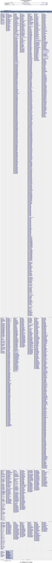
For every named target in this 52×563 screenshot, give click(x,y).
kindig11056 (30, 175)
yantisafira (22, 495)
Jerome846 (44, 41)
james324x (9, 324)
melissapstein (45, 83)
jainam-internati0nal (23, 484)
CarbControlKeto (45, 54)
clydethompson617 (15, 484)
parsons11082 (31, 189)
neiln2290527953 (45, 483)
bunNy (36, 15)
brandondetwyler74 (3, 504)
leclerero (16, 336)
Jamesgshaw (44, 76)
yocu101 (30, 218)
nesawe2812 (16, 61)
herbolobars (30, 335)
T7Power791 (16, 322)
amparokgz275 (2, 506)
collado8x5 (30, 289)
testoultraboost (23, 476)
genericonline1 (17, 481)
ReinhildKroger (31, 485)
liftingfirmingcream (15, 472)
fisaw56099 (44, 400)
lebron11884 (30, 255)
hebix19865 (44, 410)
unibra (36, 21)
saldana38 (9, 330)
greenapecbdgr (9, 484)
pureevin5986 (30, 239)
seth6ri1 (37, 346)
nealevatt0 (30, 354)
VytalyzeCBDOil (9, 481)
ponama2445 (16, 142)
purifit (8, 381)
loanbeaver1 (30, 274)
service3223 (44, 405)
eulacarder (9, 493)
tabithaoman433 (38, 476)
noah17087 (30, 56)
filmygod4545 (44, 401)
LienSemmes (23, 488)
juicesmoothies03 (17, 355)
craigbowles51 (31, 472)
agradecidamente (38, 30)
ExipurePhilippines (38, 47)
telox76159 (16, 87)
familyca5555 (44, 358)
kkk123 (16, 15)
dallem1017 (30, 93)
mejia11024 (30, 70)
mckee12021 (30, 72)
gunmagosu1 (30, 282)
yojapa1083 (16, 102)
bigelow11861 (30, 253)
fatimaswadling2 (10, 499)
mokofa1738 (16, 141)
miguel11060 (30, 118)
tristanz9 (9, 368)
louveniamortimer (45, 486)
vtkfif (29, 330)
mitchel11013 (30, 148)
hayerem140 (9, 397)
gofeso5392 (44, 452)
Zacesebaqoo (16, 483)
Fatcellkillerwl (30, 325)
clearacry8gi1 (37, 352)
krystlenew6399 (45, 467)
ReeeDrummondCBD (45, 49)
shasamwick (44, 25)
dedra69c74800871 (15, 371)
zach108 (30, 232)
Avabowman (3, 509)
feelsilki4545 (44, 348)
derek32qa (9, 352)
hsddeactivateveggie (10, 472)
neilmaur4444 (44, 371)
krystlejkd (37, 364)
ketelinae (9, 494)
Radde (22, 318)
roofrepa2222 (44, 362)
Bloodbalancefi (17, 475)
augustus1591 (23, 342)
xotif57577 (9, 406)
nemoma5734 (16, 127)
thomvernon (9, 470)
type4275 (44, 60)
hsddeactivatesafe (23, 25)
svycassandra (23, 490)
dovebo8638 (44, 429)
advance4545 (44, 412)
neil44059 (30, 88)
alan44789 (44, 37)
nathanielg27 (44, 459)
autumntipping (23, 344)
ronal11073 (30, 184)
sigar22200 (16, 57)
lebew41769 (9, 417)
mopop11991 (16, 122)
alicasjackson (45, 17)
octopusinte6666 (45, 355)
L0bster (8, 18)
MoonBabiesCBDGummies (45, 57)
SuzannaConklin (45, 43)
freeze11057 (30, 116)
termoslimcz (3, 341)
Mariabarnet (3, 320)
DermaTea (22, 28)
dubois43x (9, 333)
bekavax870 (44, 409)
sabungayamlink (31, 341)
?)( (21, 14)
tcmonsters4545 (45, 342)
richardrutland (45, 80)
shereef (8, 473)
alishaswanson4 (38, 488)
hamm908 (30, 201)
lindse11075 (30, 126)
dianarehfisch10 (38, 489)
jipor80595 (44, 453)
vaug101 (30, 207)
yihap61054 (16, 53)
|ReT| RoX (30, 14)
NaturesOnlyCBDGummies (45, 53)
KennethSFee (9, 486)
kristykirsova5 (37, 478)
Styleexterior (16, 321)
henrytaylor (37, 20)
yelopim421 (16, 138)
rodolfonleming (45, 113)
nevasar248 (16, 159)
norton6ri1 (37, 348)
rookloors (16, 512)
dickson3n (9, 335)
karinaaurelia (23, 50)
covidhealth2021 (23, 329)
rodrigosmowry (45, 90)
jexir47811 (16, 163)
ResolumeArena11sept (16, 36)
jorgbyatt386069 (23, 341)
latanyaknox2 (37, 486)
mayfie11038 (30, 163)
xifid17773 (16, 94)
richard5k (9, 363)
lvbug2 (30, 303)
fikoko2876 (16, 107)
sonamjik (16, 343)
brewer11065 (30, 180)
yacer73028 (44, 368)
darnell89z (9, 497)
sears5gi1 (37, 350)
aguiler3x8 (30, 281)
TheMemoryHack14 (10, 16)
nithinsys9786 (45, 116)
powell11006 (30, 144)
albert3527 (30, 36)
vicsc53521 (44, 416)
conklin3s (9, 340)
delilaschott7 (3, 513)
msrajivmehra (30, 238)
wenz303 (30, 230)
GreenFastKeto (37, 42)
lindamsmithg (45, 109)
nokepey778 (16, 44)
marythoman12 (17, 17)
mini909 (30, 208)
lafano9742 (16, 170)
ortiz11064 (30, 120)
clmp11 (30, 299)
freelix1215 (44, 333)
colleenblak (22, 15)
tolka (36, 319)
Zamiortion (37, 29)
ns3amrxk (30, 266)
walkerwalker (37, 482)
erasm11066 (30, 121)
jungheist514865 (23, 333)
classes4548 (44, 334)
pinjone (37, 325)
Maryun (44, 470)
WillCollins (22, 323)
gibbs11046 (30, 109)
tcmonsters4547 (45, 343)
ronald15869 (44, 38)
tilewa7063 (16, 64)
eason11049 (30, 170)
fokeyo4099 (9, 403)
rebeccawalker (45, 29)
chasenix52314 (31, 487)
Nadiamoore (16, 41)
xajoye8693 (44, 428)
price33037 (30, 84)
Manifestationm (17, 323)
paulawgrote (44, 110)
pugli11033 (30, 160)
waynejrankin (44, 103)
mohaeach (16, 349)
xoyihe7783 (9, 419)
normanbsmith (45, 87)
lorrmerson (44, 16)
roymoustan (37, 36)
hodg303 (30, 228)
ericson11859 (30, 252)
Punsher (3, 499)
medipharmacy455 (45, 417)
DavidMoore (22, 46)
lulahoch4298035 (38, 363)
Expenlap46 (9, 471)
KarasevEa (44, 473)
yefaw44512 (16, 58)
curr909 (30, 219)
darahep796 (16, 78)
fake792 (44, 69)
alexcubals (37, 334)
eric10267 (30, 51)
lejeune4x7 (30, 288)
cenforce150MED (31, 478)
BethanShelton (31, 271)
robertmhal (44, 105)
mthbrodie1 (37, 490)
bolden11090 (30, 135)
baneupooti (44, 24)
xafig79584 (9, 411)
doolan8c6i (37, 357)
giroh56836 (9, 391)
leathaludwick (16, 363)
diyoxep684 (16, 85)
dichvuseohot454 (45, 340)
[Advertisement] (26, 7)
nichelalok (3, 324)
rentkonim (37, 335)
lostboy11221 (3, 353)
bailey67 (37, 329)
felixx (15, 325)
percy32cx (9, 327)
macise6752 (37, 59)
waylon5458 (44, 328)
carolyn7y (16, 29)
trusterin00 (16, 86)
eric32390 (30, 39)
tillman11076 (30, 127)
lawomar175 (44, 449)
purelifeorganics (45, 31)
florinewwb (22, 491)
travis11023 (30, 154)
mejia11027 (30, 71)
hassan (3, 19)
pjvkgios (30, 265)
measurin (9, 354)
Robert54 (30, 27)
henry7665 (37, 28)
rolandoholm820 (17, 354)
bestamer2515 (45, 337)
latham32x (9, 370)
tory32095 (30, 47)
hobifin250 (9, 401)
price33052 (30, 85)
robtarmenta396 (31, 479)
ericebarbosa (44, 89)
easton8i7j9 (37, 356)
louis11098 (30, 199)
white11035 (30, 103)
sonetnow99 (44, 15)
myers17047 (30, 62)
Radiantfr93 (30, 320)
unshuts (22, 18)
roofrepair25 (44, 331)
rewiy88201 (16, 83)
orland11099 (30, 140)
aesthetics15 (44, 338)
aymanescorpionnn (15, 486)
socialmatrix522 (45, 382)
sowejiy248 (44, 420)
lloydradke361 (37, 481)
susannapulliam (38, 480)
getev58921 (16, 503)
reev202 (30, 216)
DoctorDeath (37, 318)
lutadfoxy (44, 21)
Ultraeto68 (30, 321)
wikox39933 (9, 389)
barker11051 (30, 112)
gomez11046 (30, 76)
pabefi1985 (44, 62)
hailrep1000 (22, 483)
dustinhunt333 (23, 36)
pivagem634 (16, 487)
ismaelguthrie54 (23, 337)
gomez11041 (30, 75)
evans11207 (30, 260)
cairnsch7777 (44, 370)
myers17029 (30, 63)
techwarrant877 (45, 386)
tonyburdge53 (16, 368)
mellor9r (9, 351)
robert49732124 (9, 424)
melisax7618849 (38, 362)
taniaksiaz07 (3, 351)
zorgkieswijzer (16, 66)
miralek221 (44, 446)
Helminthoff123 (45, 33)
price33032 (30, 83)
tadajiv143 (16, 132)
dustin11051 (30, 77)
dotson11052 (30, 172)
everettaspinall (37, 484)
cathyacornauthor (45, 71)
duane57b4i (37, 340)
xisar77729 (16, 143)
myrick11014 (30, 149)
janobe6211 (16, 49)
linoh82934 (16, 164)
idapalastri (3, 348)
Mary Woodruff (31, 351)
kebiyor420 (16, 165)
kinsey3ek (9, 378)
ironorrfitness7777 (45, 359)
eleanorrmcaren (45, 98)
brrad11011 (30, 147)
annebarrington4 (31, 338)
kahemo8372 (44, 444)
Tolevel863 (22, 319)
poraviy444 (16, 140)
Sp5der (16, 364)
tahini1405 (16, 158)
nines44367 (16, 172)
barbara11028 (30, 157)
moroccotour (16, 84)
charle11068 (30, 122)
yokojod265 (16, 60)
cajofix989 (16, 147)
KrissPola (22, 472)
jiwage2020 (44, 450)
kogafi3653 (3, 345)
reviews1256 (44, 395)
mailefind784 (44, 399)
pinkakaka (44, 18)
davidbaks (16, 485)
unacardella (9, 495)
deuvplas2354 (30, 242)
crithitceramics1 (31, 280)
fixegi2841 (16, 104)
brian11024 (30, 97)
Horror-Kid (3, 470)
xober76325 (16, 106)
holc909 (30, 209)
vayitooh (44, 19)
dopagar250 (16, 113)
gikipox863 (16, 100)
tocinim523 (16, 101)
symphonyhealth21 (15, 63)
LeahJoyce (9, 423)
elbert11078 (30, 187)
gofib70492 (9, 386)
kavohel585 (16, 46)
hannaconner (23, 48)
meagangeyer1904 (31, 345)
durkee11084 (30, 190)
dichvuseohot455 (45, 383)
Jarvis (30, 21)
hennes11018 (30, 151)
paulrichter (22, 27)
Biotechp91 (3, 474)
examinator (3, 335)
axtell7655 (16, 332)
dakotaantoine (16, 365)
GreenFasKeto (37, 45)
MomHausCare (17, 488)
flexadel (3, 484)
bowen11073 (30, 125)
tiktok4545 (44, 373)
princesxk (9, 379)
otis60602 (30, 48)
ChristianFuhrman (17, 493)
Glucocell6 (37, 328)
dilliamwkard (44, 99)
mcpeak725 (37, 333)
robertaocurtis (45, 88)
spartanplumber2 (31, 301)
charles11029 (30, 100)
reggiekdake (44, 94)
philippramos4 (45, 463)
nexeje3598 (16, 92)
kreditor (44, 320)
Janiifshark (16, 22)
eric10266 (30, 50)
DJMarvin (16, 13)
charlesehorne (45, 85)
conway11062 (30, 119)
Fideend (16, 324)
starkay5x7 (30, 302)
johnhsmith (22, 493)
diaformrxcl (44, 414)
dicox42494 (16, 125)
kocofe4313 (16, 154)
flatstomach (30, 16)
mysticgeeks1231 (45, 387)
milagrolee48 (37, 361)
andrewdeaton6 (17, 339)
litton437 (3, 332)
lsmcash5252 (44, 332)
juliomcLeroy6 (2, 18)
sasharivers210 (23, 340)
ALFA (44, 13)
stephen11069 (31, 123)
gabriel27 (30, 13)
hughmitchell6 (16, 341)
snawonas (22, 321)
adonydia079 (30, 491)
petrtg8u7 (16, 28)
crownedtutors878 (45, 367)
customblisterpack (17, 34)
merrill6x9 (30, 290)
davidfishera (16, 353)
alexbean (44, 74)
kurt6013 (3, 331)
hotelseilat (9, 491)
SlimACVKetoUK (45, 55)
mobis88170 (16, 56)
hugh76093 (3, 329)
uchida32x (9, 360)
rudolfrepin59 (16, 507)
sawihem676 (16, 134)
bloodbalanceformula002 (16, 478)
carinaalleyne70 (38, 368)
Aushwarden (16, 33)
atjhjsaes (3, 336)
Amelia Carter (45, 27)
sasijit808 (16, 149)
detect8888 (44, 356)
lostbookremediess (38, 25)
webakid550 (16, 112)
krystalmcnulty (45, 462)
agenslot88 (44, 59)
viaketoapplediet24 (23, 40)
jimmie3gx (9, 365)
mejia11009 (30, 67)
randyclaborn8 (37, 475)
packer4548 (44, 344)
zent (15, 470)
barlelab (3, 493)
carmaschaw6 (37, 339)
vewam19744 (44, 445)
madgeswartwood (17, 510)
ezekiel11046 (30, 168)
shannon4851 (37, 485)
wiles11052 (30, 113)
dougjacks (22, 29)
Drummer (30, 262)
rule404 (30, 223)
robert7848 (44, 330)
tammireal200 (16, 501)
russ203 (30, 204)
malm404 (30, 222)
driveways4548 (45, 349)
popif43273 (9, 384)
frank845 (37, 331)
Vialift (30, 26)
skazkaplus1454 (45, 339)
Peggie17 (44, 39)
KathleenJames (2, 495)
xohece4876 (16, 124)
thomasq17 (9, 358)
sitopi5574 (16, 160)
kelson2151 (44, 329)
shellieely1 (22, 498)
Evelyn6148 (44, 324)
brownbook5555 (45, 357)
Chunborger (30, 237)
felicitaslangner (31, 483)
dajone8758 (16, 144)
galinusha (9, 483)
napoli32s (9, 343)
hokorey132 (16, 169)
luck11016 (30, 79)
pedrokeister (3, 16)
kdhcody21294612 (3, 517)
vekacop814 (9, 415)
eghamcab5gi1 (37, 351)
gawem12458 (16, 162)
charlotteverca (45, 102)
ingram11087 (30, 133)
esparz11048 (30, 169)
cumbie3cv (9, 336)
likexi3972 (44, 438)
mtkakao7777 (44, 415)
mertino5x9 (30, 304)
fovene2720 (3, 501)
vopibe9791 (44, 406)
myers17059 (30, 61)
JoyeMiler (9, 480)
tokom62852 (9, 394)
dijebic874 (16, 55)
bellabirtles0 (30, 486)
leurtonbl (22, 326)
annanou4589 (44, 407)
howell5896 (16, 335)
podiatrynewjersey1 (30, 309)
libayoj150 (16, 126)
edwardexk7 (9, 374)
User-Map (29, 4)
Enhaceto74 (37, 323)
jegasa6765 (16, 77)
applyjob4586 (30, 240)
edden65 (30, 348)
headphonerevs (2, 337)
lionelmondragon (3, 512)
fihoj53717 (37, 54)
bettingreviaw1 (31, 312)
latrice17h (30, 489)
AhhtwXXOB (16, 496)
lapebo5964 (16, 90)
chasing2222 (44, 380)
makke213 (3, 13)
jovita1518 (22, 506)
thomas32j (9, 350)
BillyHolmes (44, 47)
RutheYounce (44, 44)
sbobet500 (9, 345)
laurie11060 (30, 177)
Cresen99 (37, 18)
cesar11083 (30, 131)
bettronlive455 (45, 393)
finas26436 (16, 135)
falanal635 (16, 50)
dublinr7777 (44, 353)
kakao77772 (44, 392)
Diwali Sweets (37, 326)
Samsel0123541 (31, 342)
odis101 (30, 227)
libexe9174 (44, 441)
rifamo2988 (16, 139)
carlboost (22, 474)
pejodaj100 (16, 110)
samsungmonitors (17, 30)
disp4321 (3, 488)
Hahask (22, 17)
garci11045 (30, 167)
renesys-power (23, 486)
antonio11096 (30, 138)
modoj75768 (16, 89)
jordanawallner (45, 112)
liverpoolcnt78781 (45, 396)
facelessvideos (2, 519)
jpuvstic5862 (30, 241)
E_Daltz (44, 460)
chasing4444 (44, 381)
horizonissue (23, 52)
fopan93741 (16, 173)
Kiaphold (9, 477)
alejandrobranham (3, 518)
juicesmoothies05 (17, 356)
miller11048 (30, 110)
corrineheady (16, 497)
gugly (36, 320)
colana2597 (16, 118)
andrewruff (44, 478)
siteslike (16, 16)
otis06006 (30, 46)
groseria (3, 334)
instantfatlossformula (16, 473)
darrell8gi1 (37, 353)
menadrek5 (9, 29)
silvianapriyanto (23, 489)
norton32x (9, 334)
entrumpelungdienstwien (31, 217)
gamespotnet (37, 51)
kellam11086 (30, 192)
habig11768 (30, 267)
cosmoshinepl (45, 448)
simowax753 (9, 413)
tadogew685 (9, 409)
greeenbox (30, 270)
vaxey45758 (9, 395)
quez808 (30, 231)
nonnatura (9, 325)
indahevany (44, 461)
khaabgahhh (3, 500)
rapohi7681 (44, 421)
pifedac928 (16, 96)
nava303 (30, 214)
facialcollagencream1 (30, 293)
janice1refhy (44, 70)
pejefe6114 (9, 405)
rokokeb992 (9, 416)
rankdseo (44, 72)
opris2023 (22, 478)
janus (15, 319)
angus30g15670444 (45, 482)
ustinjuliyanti (9, 501)
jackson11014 (30, 91)
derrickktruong (45, 81)
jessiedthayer (44, 101)
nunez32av (9, 347)
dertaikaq (30, 247)
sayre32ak (9, 366)
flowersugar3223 (45, 413)
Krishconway (23, 501)
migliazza (30, 322)
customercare (16, 38)
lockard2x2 (30, 287)
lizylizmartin (3, 485)
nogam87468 (30, 90)
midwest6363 (44, 389)
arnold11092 (30, 196)
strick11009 (30, 146)
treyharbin (30, 346)
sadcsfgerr (16, 26)
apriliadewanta (23, 509)
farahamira (16, 504)
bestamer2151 (45, 336)
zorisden (3, 486)
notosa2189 (16, 111)
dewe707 (30, 226)
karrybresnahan (9, 496)
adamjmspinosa (45, 78)
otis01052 (30, 43)
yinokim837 (44, 436)
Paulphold (3, 325)
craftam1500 (44, 366)
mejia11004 (30, 65)
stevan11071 (30, 183)
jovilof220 (16, 150)
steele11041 (30, 106)
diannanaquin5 (17, 506)
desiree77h (30, 353)
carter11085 (30, 191)
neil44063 (30, 89)
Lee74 (22, 43)
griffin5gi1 (37, 349)
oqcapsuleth (30, 334)
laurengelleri (9, 383)
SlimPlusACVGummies (46, 56)
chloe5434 (30, 57)
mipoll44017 (30, 86)
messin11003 (30, 142)
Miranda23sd (23, 41)
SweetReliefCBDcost (45, 456)
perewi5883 (44, 422)
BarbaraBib (22, 327)
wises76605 (16, 167)
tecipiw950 (16, 59)
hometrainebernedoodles (31, 295)
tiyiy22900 (16, 119)
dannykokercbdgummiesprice (23, 37)
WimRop (9, 320)
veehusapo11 (3, 347)
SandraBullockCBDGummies (45, 52)
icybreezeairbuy (17, 351)
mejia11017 (30, 68)
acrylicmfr (16, 40)
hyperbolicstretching (23, 20)
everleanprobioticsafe (30, 328)
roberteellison (45, 104)
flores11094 (30, 137)
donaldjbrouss (45, 79)
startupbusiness (23, 21)
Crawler (3, 472)
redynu (36, 359)
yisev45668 (16, 123)
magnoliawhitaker (45, 477)
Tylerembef (30, 329)
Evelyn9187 (44, 325)
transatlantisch (37, 34)
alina (29, 326)
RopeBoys (30, 344)
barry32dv (9, 367)
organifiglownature (31, 22)
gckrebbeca (30, 337)
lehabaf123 (16, 357)
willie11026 (30, 98)
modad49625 (16, 129)
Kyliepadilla (22, 497)
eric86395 (30, 41)
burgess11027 (31, 156)
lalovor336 (16, 157)
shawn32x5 (9, 331)
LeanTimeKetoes (38, 46)
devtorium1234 (45, 369)
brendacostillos (9, 380)
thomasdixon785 (31, 474)
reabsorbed (30, 18)
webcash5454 (44, 365)
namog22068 (16, 75)
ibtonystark (37, 53)
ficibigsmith (16, 489)
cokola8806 (9, 398)
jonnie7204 (44, 484)
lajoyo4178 (16, 120)
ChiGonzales (3, 491)
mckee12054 (30, 73)
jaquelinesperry (45, 458)
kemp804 (30, 233)
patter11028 (30, 99)
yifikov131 (16, 166)
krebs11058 (30, 176)
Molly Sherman (2, 322)
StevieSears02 (9, 425)
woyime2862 (16, 72)
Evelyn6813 (44, 322)
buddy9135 (30, 34)
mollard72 (44, 67)
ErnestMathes (45, 48)
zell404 (30, 234)
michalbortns (44, 40)
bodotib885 (16, 67)
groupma (9, 25)
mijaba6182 (16, 81)
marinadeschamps (31, 349)
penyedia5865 (30, 245)
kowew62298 (44, 61)
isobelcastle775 (23, 345)
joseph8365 (30, 32)
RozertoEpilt (16, 474)
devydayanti (22, 49)
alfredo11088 (30, 134)
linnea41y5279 (16, 366)
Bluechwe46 (37, 324)
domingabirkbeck (31, 347)
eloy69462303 (37, 483)
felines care (30, 336)
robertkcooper (45, 91)
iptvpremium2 (30, 278)
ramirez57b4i (37, 341)
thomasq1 (16, 327)
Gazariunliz (22, 325)
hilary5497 (9, 362)
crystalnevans (45, 96)
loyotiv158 (16, 109)
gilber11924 (30, 257)
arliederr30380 (37, 477)
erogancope (3, 489)
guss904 (30, 211)
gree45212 (37, 27)
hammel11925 (30, 258)
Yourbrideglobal (23, 26)
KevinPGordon (17, 19)
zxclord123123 (45, 474)
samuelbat (30, 331)
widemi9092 (44, 442)
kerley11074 (30, 185)
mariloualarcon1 (3, 516)
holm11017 (30, 81)
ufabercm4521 (31, 244)
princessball (16, 370)
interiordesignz (9, 476)
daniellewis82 (30, 332)
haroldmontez (45, 86)
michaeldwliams (45, 107)
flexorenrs (37, 336)
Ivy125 (36, 55)
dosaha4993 (16, 91)
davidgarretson (45, 77)
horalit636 (9, 408)
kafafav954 (44, 435)
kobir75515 (30, 29)
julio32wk (30, 74)
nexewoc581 (9, 418)
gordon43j (9, 364)
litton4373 (3, 333)
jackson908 (30, 37)
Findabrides (9, 17)
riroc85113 (16, 43)
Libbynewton (23, 487)
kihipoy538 (16, 128)
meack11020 (30, 152)
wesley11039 (30, 105)
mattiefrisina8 (37, 358)
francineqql (30, 482)
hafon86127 (44, 361)
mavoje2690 (16, 51)
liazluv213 (16, 328)
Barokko (44, 28)
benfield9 (9, 326)
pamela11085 (30, 132)
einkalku (9, 322)
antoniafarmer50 (23, 507)
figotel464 (9, 404)
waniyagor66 (37, 17)
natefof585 (9, 387)
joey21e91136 (37, 367)
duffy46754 (16, 344)
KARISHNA (3, 492)
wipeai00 (16, 88)
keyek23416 (9, 414)
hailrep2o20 (22, 482)
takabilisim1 (30, 273)
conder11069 (30, 182)
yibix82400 (44, 447)
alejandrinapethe (23, 505)
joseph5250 (30, 31)
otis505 (30, 205)
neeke (8, 13)
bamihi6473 (44, 426)
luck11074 (30, 80)
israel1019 (30, 94)
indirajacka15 (37, 471)
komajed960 (16, 171)
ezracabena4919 (45, 481)
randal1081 (30, 130)
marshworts (22, 320)
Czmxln (16, 24)
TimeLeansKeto (38, 44)
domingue (37, 327)
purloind (44, 321)
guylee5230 (44, 464)
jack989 (22, 51)
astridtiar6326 (45, 394)
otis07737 (30, 45)
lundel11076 (30, 186)
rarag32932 (16, 153)
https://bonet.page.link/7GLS (9, 488)
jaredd (22, 39)
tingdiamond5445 (45, 372)
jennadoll (16, 330)
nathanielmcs (44, 75)
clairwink (44, 22)
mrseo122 (16, 31)
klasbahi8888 (44, 354)
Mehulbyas (37, 360)
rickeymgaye (44, 92)
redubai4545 (44, 347)
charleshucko (30, 17)
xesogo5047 (16, 98)
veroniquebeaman (31, 343)
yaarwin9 (30, 311)
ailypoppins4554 (45, 411)
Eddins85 (22, 34)
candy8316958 (45, 479)
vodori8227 (16, 156)
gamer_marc (22, 13)
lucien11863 (30, 254)
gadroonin (44, 35)
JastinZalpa (16, 21)
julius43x (9, 332)
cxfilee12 (9, 28)
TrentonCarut (44, 46)
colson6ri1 (37, 347)
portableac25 (9, 26)
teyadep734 (44, 424)
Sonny (3, 14)
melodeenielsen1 (17, 358)
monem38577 (9, 393)
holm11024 (30, 82)
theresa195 (9, 490)
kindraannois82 (31, 480)
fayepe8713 (16, 114)
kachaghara (37, 23)
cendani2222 (44, 378)
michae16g (9, 348)
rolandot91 (3, 494)
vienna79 (44, 65)
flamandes (37, 35)
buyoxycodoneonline (16, 491)
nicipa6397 (16, 133)
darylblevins (22, 35)
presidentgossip (31, 58)
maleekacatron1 (31, 315)
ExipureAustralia (38, 43)
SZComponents (2, 502)
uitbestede (37, 31)
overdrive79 (44, 63)
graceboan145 (23, 343)
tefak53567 (9, 355)
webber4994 (16, 345)
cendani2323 (44, 379)
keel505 (30, 212)
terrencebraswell (45, 468)
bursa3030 (44, 346)
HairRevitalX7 (30, 23)
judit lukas (16, 320)
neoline (3, 319)
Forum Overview (6, 10)
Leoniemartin (23, 499)
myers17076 (30, 60)
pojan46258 (9, 396)
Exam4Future (23, 47)
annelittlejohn (16, 367)
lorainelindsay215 (45, 341)
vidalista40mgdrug (17, 25)
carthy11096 (30, 198)
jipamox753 (16, 76)
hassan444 (3, 20)
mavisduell (16, 508)
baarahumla (44, 20)
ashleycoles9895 (23, 502)
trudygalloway (37, 337)
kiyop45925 (16, 74)
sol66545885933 (38, 472)
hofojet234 (44, 425)
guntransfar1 (30, 314)
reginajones (16, 331)
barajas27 (9, 328)
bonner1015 (30, 92)
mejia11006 (30, 66)
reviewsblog (16, 347)
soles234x (9, 323)
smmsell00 (16, 97)
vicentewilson (37, 60)
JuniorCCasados (31, 19)
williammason (23, 30)
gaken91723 (16, 68)
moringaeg (22, 331)
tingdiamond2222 (45, 397)
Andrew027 (44, 114)
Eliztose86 (3, 476)
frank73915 (22, 22)
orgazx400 (9, 346)
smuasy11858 (30, 251)
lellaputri (9, 498)
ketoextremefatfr (23, 330)
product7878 (44, 388)
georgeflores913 (31, 477)
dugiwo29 (37, 19)
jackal (30, 15)
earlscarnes (44, 82)
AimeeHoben (9, 489)
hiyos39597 (16, 136)
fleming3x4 (9, 361)
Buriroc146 (44, 319)
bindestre (3, 15)
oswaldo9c (9, 338)
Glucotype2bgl (9, 321)
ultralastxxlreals (31, 24)
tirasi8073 (44, 431)
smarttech (37, 48)
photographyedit (17, 476)
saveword (3, 352)
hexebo (22, 332)
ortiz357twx (37, 345)
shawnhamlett (45, 108)
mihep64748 (44, 418)
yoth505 (30, 215)
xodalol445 (44, 439)
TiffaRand (9, 382)
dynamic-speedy (23, 485)
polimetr (3, 479)
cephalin (9, 319)
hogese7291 (44, 433)
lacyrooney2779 (38, 487)
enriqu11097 (30, 139)
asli (2, 349)
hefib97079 (16, 47)
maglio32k (9, 376)
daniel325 (9, 359)
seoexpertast (44, 472)
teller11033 (30, 102)
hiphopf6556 (44, 390)
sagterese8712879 (10, 503)
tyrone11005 (30, 143)
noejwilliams (44, 97)
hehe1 (8, 14)
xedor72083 (9, 400)
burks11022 (30, 153)
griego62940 (22, 324)
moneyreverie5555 (45, 351)
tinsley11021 (30, 95)
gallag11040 (30, 164)
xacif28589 (16, 168)
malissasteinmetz (3, 503)
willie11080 (30, 188)
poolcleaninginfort (17, 93)
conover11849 (31, 250)
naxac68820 (44, 432)
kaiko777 (22, 470)
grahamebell (22, 16)
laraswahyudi (37, 354)
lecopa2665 (9, 399)
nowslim (30, 272)
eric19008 (30, 38)
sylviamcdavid (2, 511)
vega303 (30, 229)
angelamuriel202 (10, 500)
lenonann (44, 26)
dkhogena (44, 23)
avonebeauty (44, 455)
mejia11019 (30, 69)
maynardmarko (23, 336)
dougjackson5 (23, 31)
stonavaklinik (16, 35)
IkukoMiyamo (30, 490)
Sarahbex (44, 480)
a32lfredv (9, 344)
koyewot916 (16, 42)
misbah (44, 115)
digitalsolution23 (45, 408)
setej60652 (16, 108)
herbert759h (37, 343)
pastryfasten (9, 30)
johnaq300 (9, 339)
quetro (30, 28)
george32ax (9, 356)
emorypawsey (23, 335)
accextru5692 (9, 23)
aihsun (22, 23)
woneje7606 (16, 131)
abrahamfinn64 (23, 500)
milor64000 (16, 121)
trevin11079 (30, 129)
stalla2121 (44, 327)
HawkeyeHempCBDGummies (45, 58)
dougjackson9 (23, 32)
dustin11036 (30, 162)
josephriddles (23, 475)
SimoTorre (44, 30)
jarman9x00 (30, 297)
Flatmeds (37, 22)
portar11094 (30, 197)
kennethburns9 (23, 33)
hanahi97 (16, 27)
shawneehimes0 (17, 500)
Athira (3, 339)
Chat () (25, 4)
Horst (15, 318)
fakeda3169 (16, 79)
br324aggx (9, 341)
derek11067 (30, 181)
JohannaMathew (3, 23)
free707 (30, 221)
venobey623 (3, 342)
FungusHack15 (45, 326)
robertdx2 (9, 371)
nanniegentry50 (31, 352)
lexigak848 (16, 95)
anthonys (9, 22)
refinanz (44, 32)
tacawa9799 (44, 375)
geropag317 (44, 419)
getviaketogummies (15, 492)
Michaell (37, 470)
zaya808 (30, 224)
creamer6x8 (30, 285)
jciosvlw (30, 264)
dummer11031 (31, 159)
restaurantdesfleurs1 (30, 284)
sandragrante (9, 377)
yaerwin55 (30, 313)
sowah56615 (16, 65)
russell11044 (30, 108)
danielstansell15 (31, 471)
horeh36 (22, 42)
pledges (16, 326)
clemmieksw (37, 366)
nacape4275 (44, 434)
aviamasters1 (30, 277)
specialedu (37, 52)
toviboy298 (44, 423)
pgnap (30, 481)
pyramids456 (44, 457)
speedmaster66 (9, 318)
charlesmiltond (45, 93)
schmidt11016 (31, 150)
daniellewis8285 (31, 333)
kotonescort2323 (45, 402)
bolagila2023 (3, 22)
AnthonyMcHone (23, 473)
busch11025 (30, 155)
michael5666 (3, 327)
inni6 (36, 14)
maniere (44, 34)
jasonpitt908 (30, 202)
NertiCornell (16, 32)
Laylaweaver (30, 203)
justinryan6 (3, 17)
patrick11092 (30, 136)
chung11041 (30, 165)
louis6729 (3, 328)
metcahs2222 (44, 363)
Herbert (3, 481)
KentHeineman (45, 45)
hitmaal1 (30, 298)
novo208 (30, 225)
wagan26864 (16, 73)
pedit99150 (44, 440)
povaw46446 (44, 376)
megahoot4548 (45, 345)
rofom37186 (44, 443)
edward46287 (30, 340)
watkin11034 (30, 161)
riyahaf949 (9, 392)
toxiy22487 (9, 412)
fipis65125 (16, 54)
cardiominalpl (16, 342)
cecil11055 (30, 174)
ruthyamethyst (16, 499)
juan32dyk (9, 375)
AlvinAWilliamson (17, 18)
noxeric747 (9, 421)
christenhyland (23, 339)
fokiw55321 (16, 105)
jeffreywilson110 (31, 475)
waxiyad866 (9, 420)
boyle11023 (30, 96)
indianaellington (31, 350)
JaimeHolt (37, 57)
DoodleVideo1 (23, 322)
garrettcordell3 (17, 359)
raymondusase (31, 236)
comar (22, 38)
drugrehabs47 (45, 64)
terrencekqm (16, 361)
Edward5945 (30, 35)
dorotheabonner (38, 479)
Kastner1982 (16, 350)
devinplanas (16, 340)
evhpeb (16, 37)
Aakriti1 (37, 56)
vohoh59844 (9, 390)
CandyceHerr (9, 487)
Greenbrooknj (23, 471)
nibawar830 (16, 45)
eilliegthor (44, 106)
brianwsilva (44, 84)
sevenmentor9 (31, 291)
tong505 (30, 213)
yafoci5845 (16, 71)
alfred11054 (30, 173)
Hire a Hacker (37, 50)
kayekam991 (16, 145)
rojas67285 (44, 36)
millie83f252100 (23, 508)
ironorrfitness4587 (45, 404)
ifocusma (16, 348)
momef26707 (9, 407)
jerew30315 (9, 402)
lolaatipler (44, 100)
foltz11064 (30, 179)
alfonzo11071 (30, 124)
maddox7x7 (30, 296)
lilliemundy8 (22, 477)
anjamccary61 (23, 503)
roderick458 (16, 333)
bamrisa (8, 24)
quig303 (30, 206)
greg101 (30, 235)
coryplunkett (22, 338)
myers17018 (30, 59)
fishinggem (9, 475)
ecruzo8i (37, 355)
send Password (42, 4)
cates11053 (30, 114)
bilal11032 (30, 101)
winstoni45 (16, 505)
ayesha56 (22, 19)
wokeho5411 (9, 385)
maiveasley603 (17, 509)
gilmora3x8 (30, 292)
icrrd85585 (44, 364)
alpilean (8, 27)
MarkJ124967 (30, 339)
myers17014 (30, 64)
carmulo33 (16, 498)
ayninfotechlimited (10, 19)
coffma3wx (9, 372)
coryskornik (30, 318)
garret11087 (30, 193)
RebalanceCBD (9, 482)
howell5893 (16, 334)
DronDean (9, 426)
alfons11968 (30, 259)
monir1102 (30, 248)
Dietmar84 (22, 24)
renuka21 (44, 475)
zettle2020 (22, 480)
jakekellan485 (23, 479)
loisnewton (30, 268)
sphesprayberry (9, 479)
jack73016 (30, 111)
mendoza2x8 (30, 294)
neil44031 (30, 87)
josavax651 (16, 130)
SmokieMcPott (31, 470)
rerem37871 (44, 427)
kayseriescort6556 (45, 403)
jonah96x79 (22, 504)
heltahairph (16, 337)
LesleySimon (37, 474)
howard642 (37, 330)
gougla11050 (30, 171)
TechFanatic (44, 73)
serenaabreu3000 (45, 485)
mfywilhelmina (16, 511)
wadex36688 (44, 68)
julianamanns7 (37, 365)
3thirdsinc (44, 360)
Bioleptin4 (3, 480)
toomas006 (37, 13)
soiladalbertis (9, 492)
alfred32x (9, 329)
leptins (16, 20)
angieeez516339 (38, 473)
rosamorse (16, 329)
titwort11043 (30, 166)
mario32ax (9, 353)
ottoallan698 (16, 495)
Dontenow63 (30, 20)
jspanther (22, 334)
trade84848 (44, 374)
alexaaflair (22, 45)
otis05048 (30, 49)
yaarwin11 (30, 310)
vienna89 (44, 66)
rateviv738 (16, 116)
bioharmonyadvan (17, 23)
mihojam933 (16, 152)
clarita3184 (22, 346)
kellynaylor (9, 485)
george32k (9, 373)
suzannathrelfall (17, 369)
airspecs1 (30, 308)
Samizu (44, 111)
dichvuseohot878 (45, 384)
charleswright (16, 346)
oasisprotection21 (17, 62)
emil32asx (9, 357)
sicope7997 (16, 117)
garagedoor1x (31, 275)
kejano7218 (16, 148)
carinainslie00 (45, 476)
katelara (3, 473)
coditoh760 (37, 58)
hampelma (37, 33)
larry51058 (30, 53)
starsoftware (16, 82)
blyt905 (30, 210)
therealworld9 (30, 279)
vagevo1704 (16, 103)
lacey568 (37, 332)
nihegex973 (44, 451)
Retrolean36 (37, 321)
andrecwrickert (45, 95)
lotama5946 (16, 161)
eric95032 (30, 52)
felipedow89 (30, 476)
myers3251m (37, 49)
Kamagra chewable (15, 480)
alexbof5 (16, 151)
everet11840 (30, 249)
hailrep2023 (22, 481)
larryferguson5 (9, 21)
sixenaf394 (44, 437)
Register (46, 4)
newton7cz (9, 337)
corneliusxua (23, 496)
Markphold (37, 24)
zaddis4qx (9, 20)
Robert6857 (37, 322)
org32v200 (9, 342)
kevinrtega (37, 38)
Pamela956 (22, 44)
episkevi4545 (44, 352)
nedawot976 (16, 52)
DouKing (16, 39)
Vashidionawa (9, 422)
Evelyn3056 (44, 323)
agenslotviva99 (17, 490)
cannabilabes (44, 430)
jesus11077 (30, 128)
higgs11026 (30, 78)
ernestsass (16, 338)
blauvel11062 (30, 178)
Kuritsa (3, 326)
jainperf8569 (30, 263)
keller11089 (30, 194)
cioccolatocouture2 (45, 335)
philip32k (9, 349)
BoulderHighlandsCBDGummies (46, 51)
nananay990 (44, 350)
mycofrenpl (22, 328)
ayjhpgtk (16, 494)
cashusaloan (9, 474)
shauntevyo (30, 488)
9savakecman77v (3, 323)
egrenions (37, 26)
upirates (16, 14)
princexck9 (30, 33)
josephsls (44, 318)
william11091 (30, 195)
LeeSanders (44, 454)
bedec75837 (44, 398)
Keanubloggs (30, 484)
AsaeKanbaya (9, 502)
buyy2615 (3, 487)
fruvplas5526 (30, 243)
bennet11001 (30, 141)
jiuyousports (16, 69)
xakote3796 (16, 155)
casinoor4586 (30, 246)
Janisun (44, 471)
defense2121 (44, 391)
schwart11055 (30, 115)
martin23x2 (30, 300)
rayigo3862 (9, 410)
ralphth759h (37, 342)
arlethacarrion (16, 362)
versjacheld (37, 32)
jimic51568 (16, 146)
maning (44, 14)
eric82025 (30, 42)
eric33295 (30, 40)
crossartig (16, 471)
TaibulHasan (37, 16)
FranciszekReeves (23, 492)
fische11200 (30, 200)
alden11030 (30, 158)
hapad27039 (16, 99)
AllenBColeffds (9, 15)
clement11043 (30, 107)
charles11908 (30, 256)
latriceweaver (9, 478)
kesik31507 (16, 48)
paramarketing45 (45, 377)
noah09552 (30, 54)
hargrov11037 (30, 104)
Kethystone (3, 522)
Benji (36, 37)
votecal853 (9, 388)
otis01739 (30, 44)
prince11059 (30, 117)
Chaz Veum (30, 30)
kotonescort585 (45, 385)
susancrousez (9, 369)
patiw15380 (3, 344)
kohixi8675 (16, 115)
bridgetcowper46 (38, 338)
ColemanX (3, 508)
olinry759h (37, 344)
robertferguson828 (45, 42)
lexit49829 (16, 137)
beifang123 (30, 319)
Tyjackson (22, 494)
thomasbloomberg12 (15, 352)
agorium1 (30, 307)
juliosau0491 (44, 466)
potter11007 (30, 145)
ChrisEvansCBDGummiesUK (37, 40)
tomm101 (30, 220)
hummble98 (16, 80)
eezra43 (30, 269)
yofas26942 (16, 70)
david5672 (3, 330)
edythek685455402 (45, 465)
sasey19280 (30, 55)
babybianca (16, 360)
